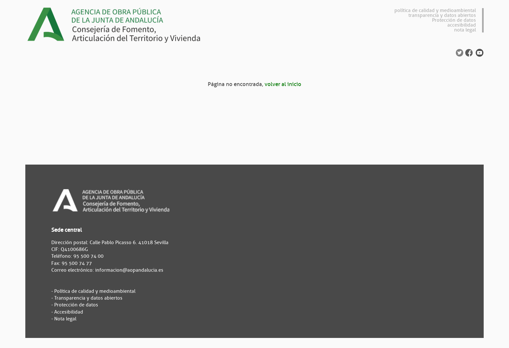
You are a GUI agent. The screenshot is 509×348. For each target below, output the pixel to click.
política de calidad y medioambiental (435, 10)
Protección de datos (454, 20)
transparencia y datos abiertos (442, 15)
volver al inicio (283, 84)
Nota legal (65, 319)
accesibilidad (461, 25)
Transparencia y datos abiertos (88, 298)
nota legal (465, 30)
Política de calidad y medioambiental (94, 291)
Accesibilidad (68, 312)
